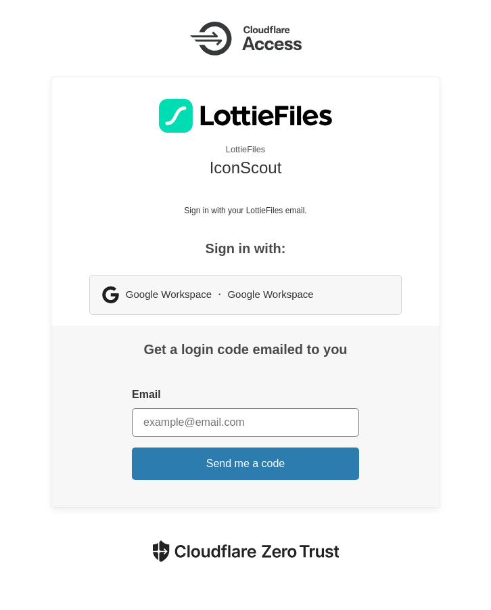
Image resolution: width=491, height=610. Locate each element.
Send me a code (245, 463)
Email (146, 394)
